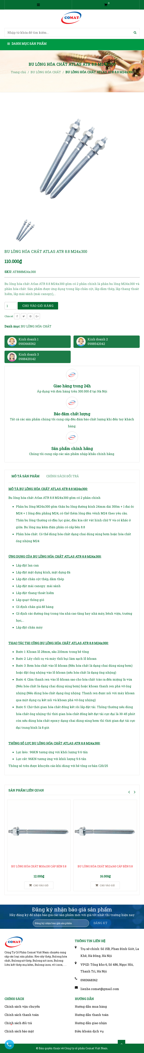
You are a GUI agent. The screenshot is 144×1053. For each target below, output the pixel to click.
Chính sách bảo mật (19, 1031)
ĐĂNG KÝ (100, 923)
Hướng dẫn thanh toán (92, 1015)
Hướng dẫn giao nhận (91, 1023)
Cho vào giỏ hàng (37, 306)
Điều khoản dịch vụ (89, 1031)
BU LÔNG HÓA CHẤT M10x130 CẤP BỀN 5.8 (38, 866)
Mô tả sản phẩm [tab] (25, 476)
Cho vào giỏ (39, 885)
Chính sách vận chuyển (22, 1006)
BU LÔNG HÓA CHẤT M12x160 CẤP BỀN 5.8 (105, 866)
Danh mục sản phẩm (26, 44)
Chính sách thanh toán (21, 1015)
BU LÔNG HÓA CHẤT (36, 326)
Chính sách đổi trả (18, 1023)
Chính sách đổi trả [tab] (62, 476)
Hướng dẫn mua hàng (91, 1006)
